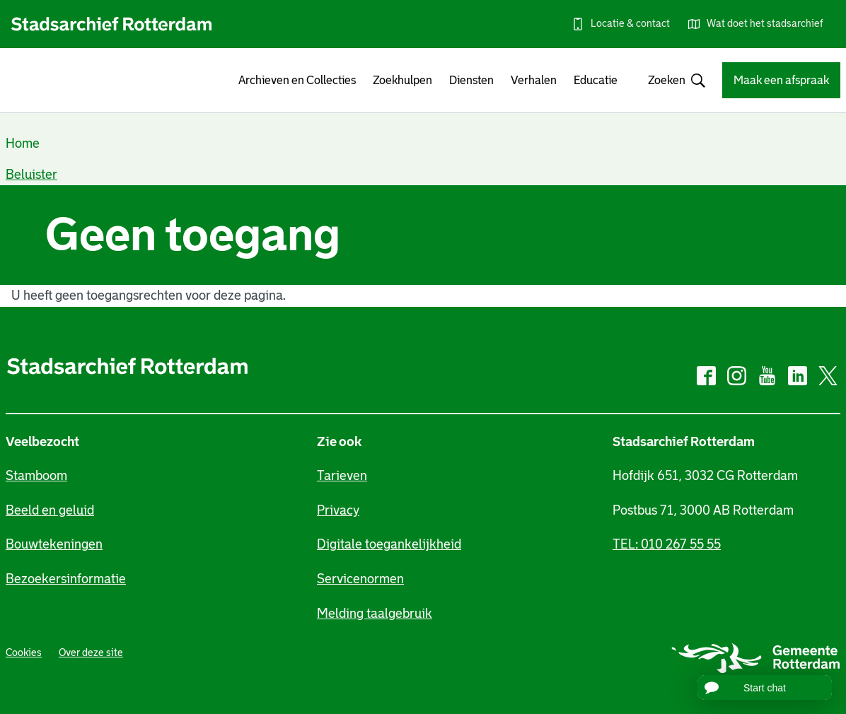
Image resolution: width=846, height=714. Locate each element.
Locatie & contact (630, 23)
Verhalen (534, 80)
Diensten (471, 80)
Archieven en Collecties (297, 80)
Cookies (24, 652)
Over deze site (91, 652)
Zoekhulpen (402, 80)
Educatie (596, 80)
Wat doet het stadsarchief (765, 23)
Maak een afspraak (781, 80)
